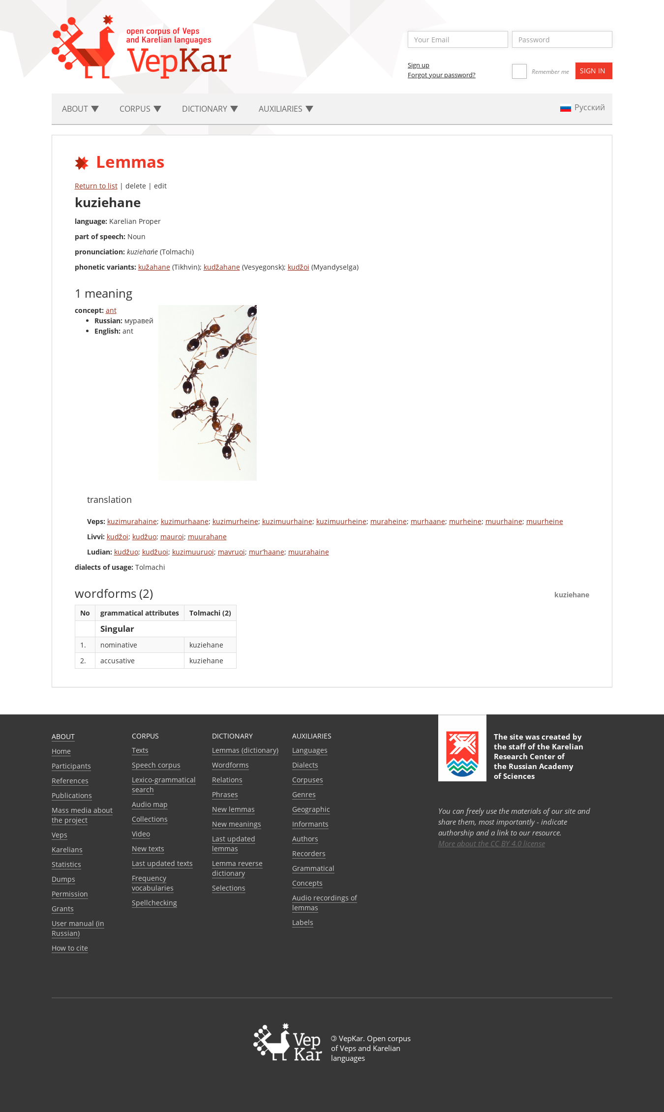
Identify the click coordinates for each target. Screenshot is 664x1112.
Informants (310, 824)
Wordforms (230, 765)
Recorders (309, 853)
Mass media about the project (82, 815)
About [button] (80, 108)
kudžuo (144, 536)
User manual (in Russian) (78, 928)
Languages (310, 750)
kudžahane (222, 267)
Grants (63, 908)
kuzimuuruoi (193, 551)
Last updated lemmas (233, 843)
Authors (305, 838)
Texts (140, 750)
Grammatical (313, 868)
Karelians (67, 849)
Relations (227, 779)
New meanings (236, 824)
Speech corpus (156, 765)
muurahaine (308, 551)
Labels (302, 922)
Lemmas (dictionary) (245, 750)
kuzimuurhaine (287, 521)
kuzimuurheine (341, 521)
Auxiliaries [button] (286, 108)
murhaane (428, 521)
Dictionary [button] (210, 108)
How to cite (70, 948)
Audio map (150, 804)
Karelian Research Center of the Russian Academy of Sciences (538, 761)
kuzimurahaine (132, 521)
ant (111, 310)
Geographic (311, 809)
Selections (228, 888)
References (70, 780)
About (63, 736)
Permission (70, 893)
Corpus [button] (140, 108)
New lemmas (233, 809)
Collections (150, 819)
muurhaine (503, 521)
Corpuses (307, 779)
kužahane (154, 267)
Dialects (305, 765)
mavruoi (231, 551)
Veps (59, 834)
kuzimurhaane (185, 521)
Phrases (225, 794)
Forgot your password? (442, 74)
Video (141, 833)
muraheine (388, 521)
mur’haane (266, 551)
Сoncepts (307, 883)
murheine (465, 521)
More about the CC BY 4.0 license (491, 843)
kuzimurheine (235, 521)
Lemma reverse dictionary (237, 868)
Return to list (96, 185)
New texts (148, 848)
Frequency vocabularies (153, 883)
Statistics (66, 864)
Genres (304, 794)
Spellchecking (154, 902)
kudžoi (298, 267)
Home (61, 751)
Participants (71, 766)
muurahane (207, 536)
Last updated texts (162, 863)
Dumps (63, 879)
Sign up (418, 65)
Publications (72, 795)
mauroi (172, 536)
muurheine (544, 521)
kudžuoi (155, 551)
